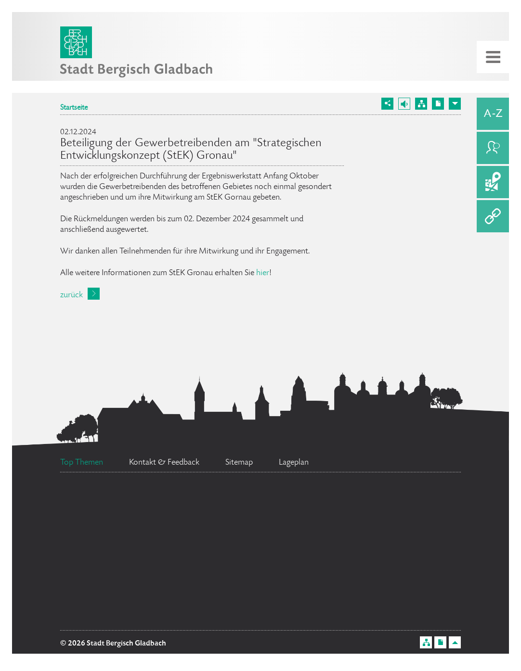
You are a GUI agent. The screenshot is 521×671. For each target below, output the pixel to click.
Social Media (252, 582)
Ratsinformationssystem (292, 532)
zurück (71, 295)
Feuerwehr (403, 499)
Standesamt (315, 612)
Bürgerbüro (144, 540)
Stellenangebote (368, 570)
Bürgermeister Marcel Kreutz (239, 506)
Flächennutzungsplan (140, 602)
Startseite (74, 108)
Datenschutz (134, 563)
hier (262, 273)
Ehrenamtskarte (100, 494)
